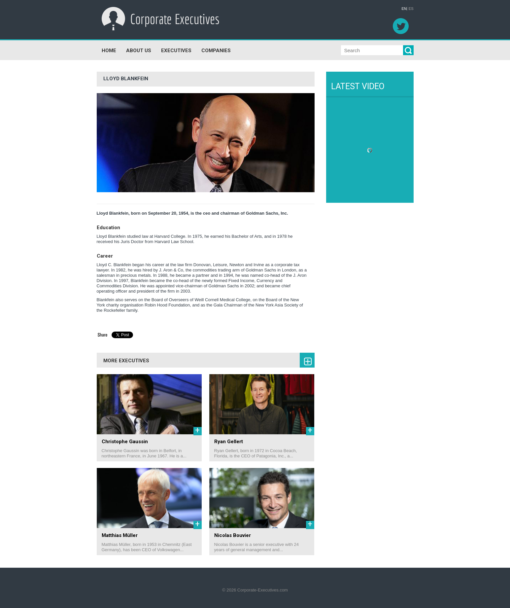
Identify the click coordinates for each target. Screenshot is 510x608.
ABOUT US (138, 51)
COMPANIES (216, 51)
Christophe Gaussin (125, 442)
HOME (109, 51)
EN (404, 9)
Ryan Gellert (228, 442)
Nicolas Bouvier (232, 535)
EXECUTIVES (176, 51)
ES (411, 9)
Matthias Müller (120, 535)
